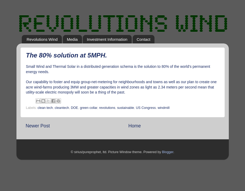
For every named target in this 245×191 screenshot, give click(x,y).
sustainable (125, 108)
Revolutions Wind (42, 39)
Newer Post (38, 125)
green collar (88, 108)
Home (134, 125)
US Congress (146, 108)
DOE (74, 108)
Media (72, 39)
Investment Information (107, 39)
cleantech (62, 108)
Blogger (167, 152)
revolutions (107, 108)
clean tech (45, 108)
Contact (144, 39)
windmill (164, 108)
